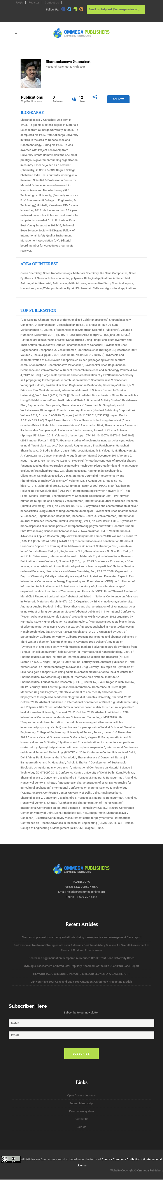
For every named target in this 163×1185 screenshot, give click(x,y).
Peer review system (81, 1111)
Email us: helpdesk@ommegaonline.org (114, 9)
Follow (118, 99)
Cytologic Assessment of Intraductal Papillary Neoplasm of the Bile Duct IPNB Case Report (81, 966)
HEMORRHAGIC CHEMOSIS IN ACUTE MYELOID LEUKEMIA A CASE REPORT (81, 973)
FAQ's (19, 2)
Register (33, 2)
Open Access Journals (81, 1095)
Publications (32, 99)
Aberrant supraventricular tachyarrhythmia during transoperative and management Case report (81, 937)
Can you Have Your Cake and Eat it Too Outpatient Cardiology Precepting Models (81, 981)
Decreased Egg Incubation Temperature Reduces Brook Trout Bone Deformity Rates (81, 958)
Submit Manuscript (81, 1103)
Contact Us (52, 2)
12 (82, 99)
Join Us (81, 1127)
